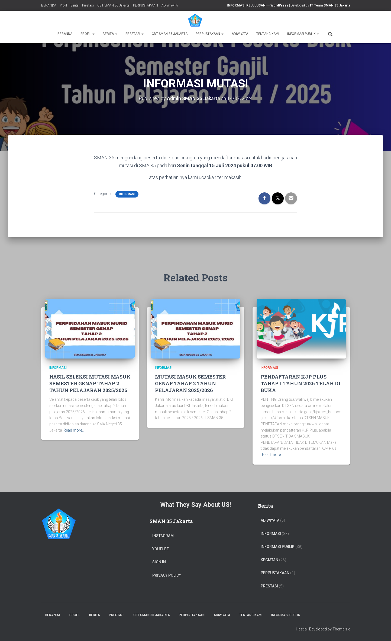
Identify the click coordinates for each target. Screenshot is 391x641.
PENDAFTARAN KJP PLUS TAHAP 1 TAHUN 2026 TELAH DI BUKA (300, 383)
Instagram (163, 536)
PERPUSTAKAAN (145, 5)
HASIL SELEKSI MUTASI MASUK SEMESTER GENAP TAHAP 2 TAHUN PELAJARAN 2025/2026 (90, 383)
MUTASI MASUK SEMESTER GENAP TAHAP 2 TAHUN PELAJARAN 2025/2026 (190, 383)
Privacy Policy (166, 575)
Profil (63, 5)
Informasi (127, 193)
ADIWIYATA (169, 5)
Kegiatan (269, 559)
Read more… (74, 430)
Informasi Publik (303, 34)
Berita (74, 5)
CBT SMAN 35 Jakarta (113, 5)
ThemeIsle (341, 629)
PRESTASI (269, 586)
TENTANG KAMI (267, 34)
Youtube (160, 549)
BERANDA (48, 5)
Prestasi (88, 5)
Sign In (159, 562)
